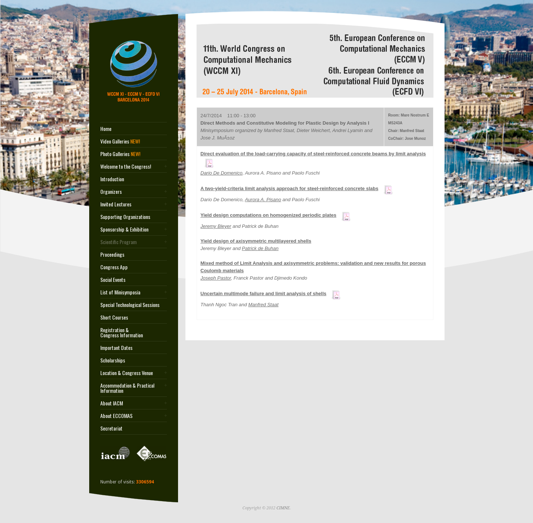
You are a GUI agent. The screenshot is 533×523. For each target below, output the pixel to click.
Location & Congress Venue (126, 372)
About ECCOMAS (116, 415)
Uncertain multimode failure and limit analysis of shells (263, 293)
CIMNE (283, 508)
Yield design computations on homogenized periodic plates (268, 215)
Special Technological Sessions (130, 304)
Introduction (112, 179)
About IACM (111, 403)
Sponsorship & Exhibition (124, 229)
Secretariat (111, 428)
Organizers (111, 191)
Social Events (112, 279)
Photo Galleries (120, 153)
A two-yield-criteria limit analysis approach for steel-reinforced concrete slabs (290, 188)
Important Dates (116, 347)
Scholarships (112, 360)
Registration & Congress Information (121, 332)
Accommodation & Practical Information (127, 388)
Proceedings (112, 254)
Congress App (114, 267)
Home (105, 128)
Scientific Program (118, 241)
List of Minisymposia (120, 292)
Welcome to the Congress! (125, 166)
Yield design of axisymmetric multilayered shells (256, 241)
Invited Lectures (115, 204)
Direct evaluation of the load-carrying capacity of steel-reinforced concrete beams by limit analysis (313, 153)
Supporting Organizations (125, 216)
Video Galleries (120, 141)
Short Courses (114, 317)
